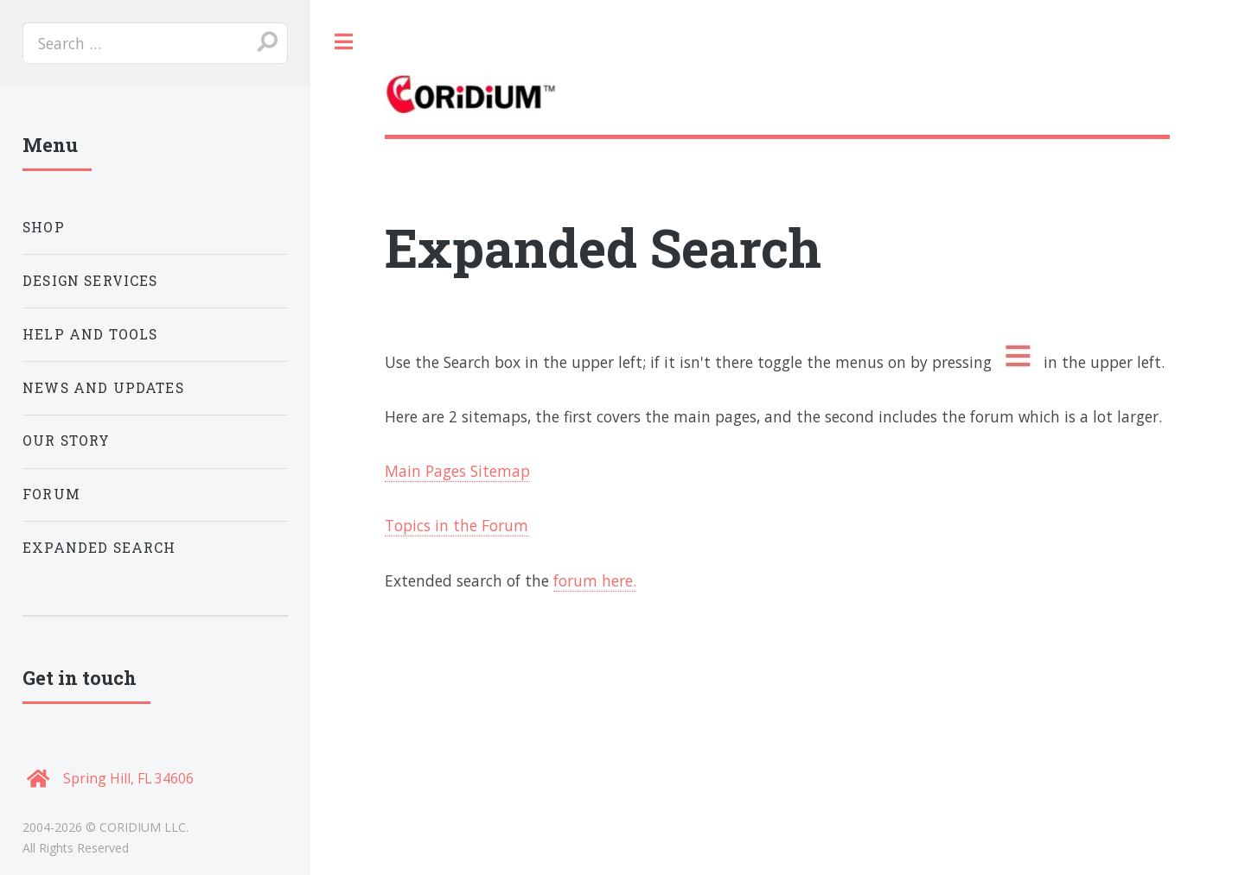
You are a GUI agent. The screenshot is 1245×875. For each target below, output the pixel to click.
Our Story (66, 440)
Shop (43, 227)
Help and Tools (89, 334)
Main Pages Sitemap (457, 470)
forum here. (594, 580)
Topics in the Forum (456, 525)
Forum (51, 494)
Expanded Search (99, 547)
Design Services (90, 280)
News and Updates (103, 387)
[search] (155, 43)
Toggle (344, 42)
